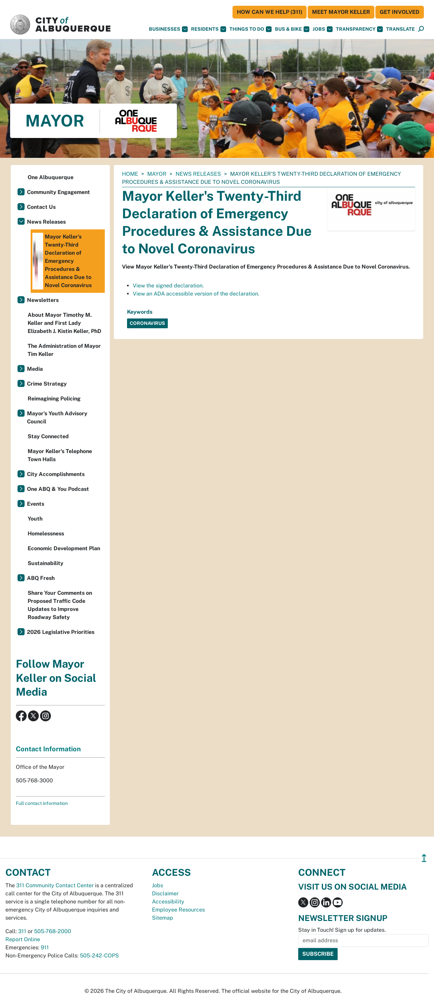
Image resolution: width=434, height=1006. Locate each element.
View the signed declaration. (168, 285)
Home (130, 174)
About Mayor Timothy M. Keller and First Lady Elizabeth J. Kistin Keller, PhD (64, 323)
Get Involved (400, 12)
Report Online (22, 939)
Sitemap (162, 918)
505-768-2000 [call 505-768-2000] (52, 931)
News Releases (198, 174)
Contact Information (48, 749)
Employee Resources (178, 909)
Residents (208, 29)
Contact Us (41, 207)
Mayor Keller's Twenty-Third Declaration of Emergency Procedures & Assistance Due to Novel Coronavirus (62, 261)
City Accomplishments (56, 474)
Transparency (359, 29)
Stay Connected (48, 436)
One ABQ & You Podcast (58, 489)
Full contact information (42, 803)
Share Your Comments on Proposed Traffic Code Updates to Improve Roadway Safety (60, 605)
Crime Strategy (47, 384)
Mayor (156, 174)
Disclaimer (165, 893)
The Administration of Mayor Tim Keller (64, 350)
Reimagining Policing (54, 398)
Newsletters (43, 300)
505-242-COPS (99, 955)
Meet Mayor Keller (341, 12)
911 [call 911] (45, 947)
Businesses (168, 29)
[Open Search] (421, 29)
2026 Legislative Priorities (60, 632)
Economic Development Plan (64, 548)
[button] (400, 29)
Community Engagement (58, 192)
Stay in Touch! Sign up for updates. (342, 930)
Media (35, 369)
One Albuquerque (50, 177)
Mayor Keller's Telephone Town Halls (60, 455)
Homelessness (46, 533)
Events (35, 504)
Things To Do (250, 29)
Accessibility (168, 901)
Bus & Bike (292, 29)
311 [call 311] (22, 931)
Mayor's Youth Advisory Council (57, 417)
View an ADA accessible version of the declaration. (196, 293)
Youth (35, 518)
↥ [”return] (424, 858)
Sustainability (45, 563)
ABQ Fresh (41, 578)
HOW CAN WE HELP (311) (269, 12)
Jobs (323, 29)
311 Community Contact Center (55, 885)
